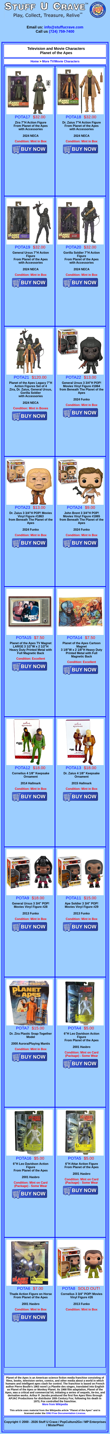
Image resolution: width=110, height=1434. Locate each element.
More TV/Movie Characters (61, 61)
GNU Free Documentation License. (66, 1413)
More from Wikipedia (55, 1404)
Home (34, 61)
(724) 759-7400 (61, 31)
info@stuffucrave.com (63, 27)
